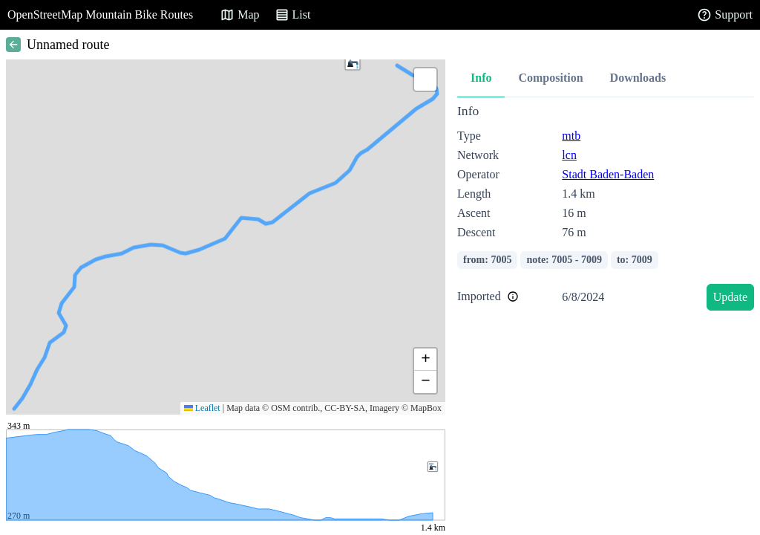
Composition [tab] (550, 77)
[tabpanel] (605, 210)
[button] (352, 62)
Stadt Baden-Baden (608, 174)
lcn (569, 155)
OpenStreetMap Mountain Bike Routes (100, 14)
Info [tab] (481, 77)
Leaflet (202, 408)
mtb (571, 135)
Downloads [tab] (638, 77)
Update (730, 297)
